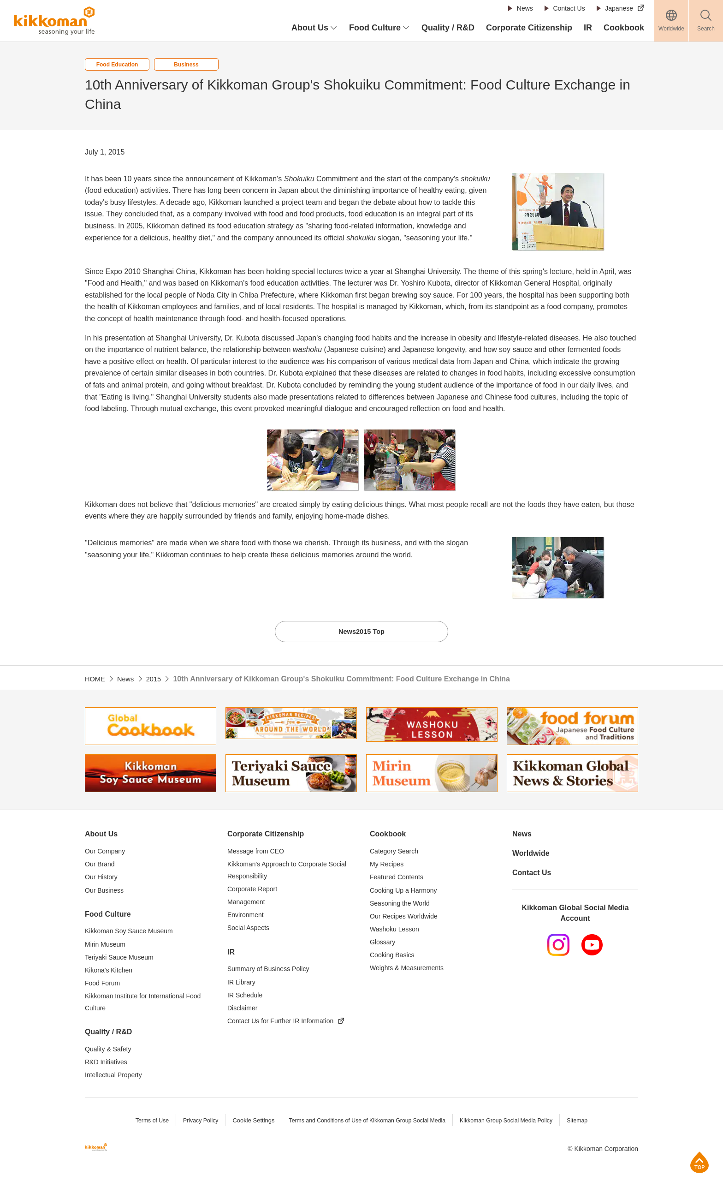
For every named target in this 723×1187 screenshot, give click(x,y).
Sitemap (586, 1122)
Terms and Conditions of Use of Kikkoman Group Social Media (366, 1122)
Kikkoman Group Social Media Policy (512, 1122)
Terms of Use (143, 1122)
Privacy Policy (193, 1122)
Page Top (699, 1162)
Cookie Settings (247, 1122)
